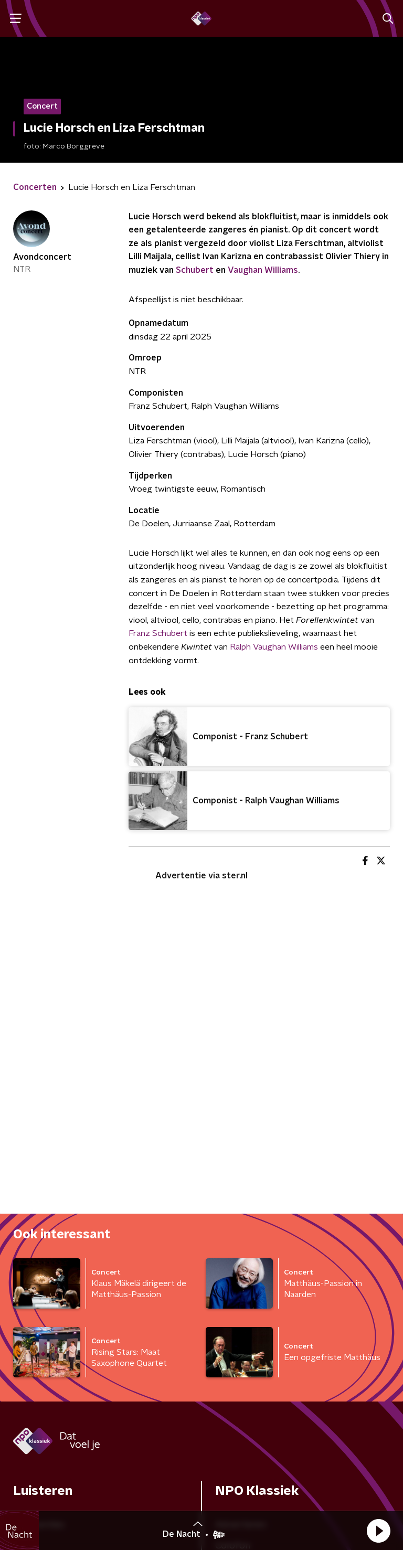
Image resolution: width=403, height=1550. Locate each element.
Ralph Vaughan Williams (274, 647)
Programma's (42, 1273)
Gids (22, 1231)
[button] (378, 1530)
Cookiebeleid (340, 1478)
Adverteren (240, 1210)
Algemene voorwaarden (65, 1468)
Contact (232, 1252)
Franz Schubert (158, 633)
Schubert (195, 270)
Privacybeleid (42, 1487)
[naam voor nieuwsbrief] (65, 1375)
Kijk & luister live (47, 1252)
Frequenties (39, 1210)
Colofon (232, 1231)
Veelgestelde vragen (260, 1273)
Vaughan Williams (263, 270)
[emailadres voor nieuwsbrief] (259, 1375)
